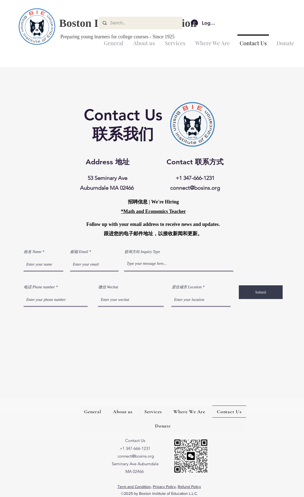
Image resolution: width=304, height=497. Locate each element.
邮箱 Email (79, 252)
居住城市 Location (187, 287)
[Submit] (261, 292)
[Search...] (140, 23)
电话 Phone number (39, 287)
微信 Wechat (108, 287)
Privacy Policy (164, 486)
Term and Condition (134, 486)
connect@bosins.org (195, 188)
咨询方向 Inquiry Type (142, 252)
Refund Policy (189, 486)
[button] (144, 41)
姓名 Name (32, 252)
